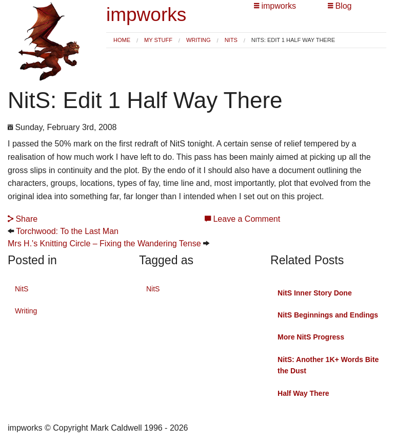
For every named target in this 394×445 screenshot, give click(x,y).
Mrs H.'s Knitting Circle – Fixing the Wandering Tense (104, 243)
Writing (198, 40)
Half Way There (303, 393)
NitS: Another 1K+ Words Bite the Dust (328, 365)
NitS (231, 40)
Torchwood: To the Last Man (67, 231)
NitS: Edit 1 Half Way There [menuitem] (293, 40)
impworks (146, 14)
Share (22, 219)
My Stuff (158, 40)
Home (121, 40)
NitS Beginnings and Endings (328, 315)
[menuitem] (121, 40)
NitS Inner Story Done (315, 293)
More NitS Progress (311, 337)
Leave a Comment (242, 219)
